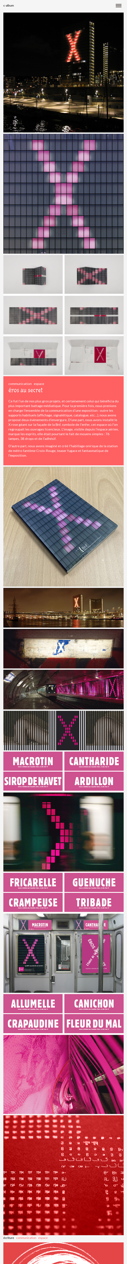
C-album (8, 5)
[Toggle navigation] (119, 5)
